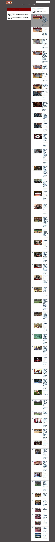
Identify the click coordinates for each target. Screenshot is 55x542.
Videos (28, 4)
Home (23, 4)
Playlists (33, 4)
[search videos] (41, 2)
